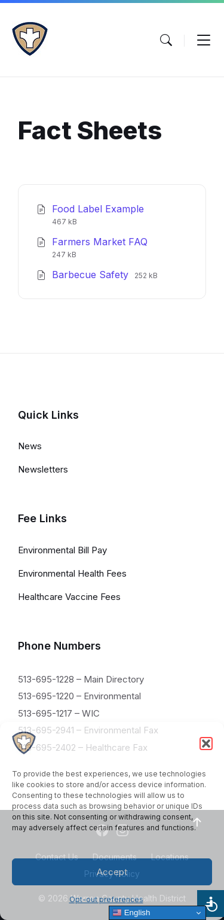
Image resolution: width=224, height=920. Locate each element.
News (30, 446)
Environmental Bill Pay (62, 550)
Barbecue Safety (91, 275)
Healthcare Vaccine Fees (69, 596)
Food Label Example (98, 209)
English (131, 913)
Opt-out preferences (106, 899)
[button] (206, 744)
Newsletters (43, 469)
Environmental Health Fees (72, 573)
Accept (112, 872)
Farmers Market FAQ (100, 242)
